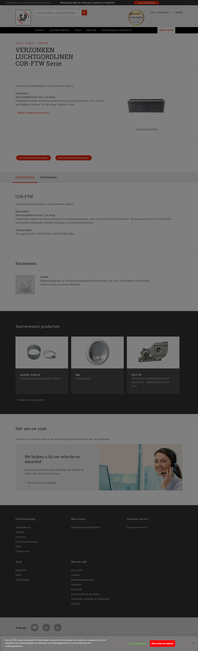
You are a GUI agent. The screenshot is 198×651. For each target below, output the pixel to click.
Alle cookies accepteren (162, 645)
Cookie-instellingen (137, 645)
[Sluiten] (193, 645)
